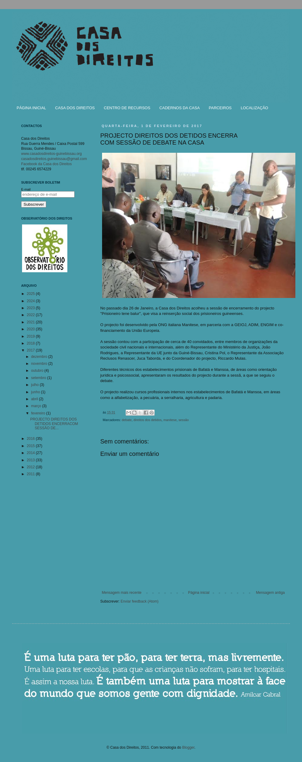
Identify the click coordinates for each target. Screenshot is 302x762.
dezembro (39, 357)
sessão (183, 420)
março (36, 406)
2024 (31, 301)
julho (35, 385)
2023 (31, 308)
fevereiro (38, 413)
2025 (31, 294)
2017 (31, 350)
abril (35, 399)
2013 (31, 460)
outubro (37, 370)
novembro (39, 363)
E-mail (26, 189)
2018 (31, 343)
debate (127, 420)
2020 (31, 329)
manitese (170, 420)
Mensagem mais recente (121, 592)
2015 (31, 446)
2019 (31, 336)
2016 (31, 439)
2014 (31, 453)
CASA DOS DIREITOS (75, 108)
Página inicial (199, 592)
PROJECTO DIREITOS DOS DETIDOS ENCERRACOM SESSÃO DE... (54, 423)
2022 (31, 315)
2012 (31, 467)
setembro (39, 378)
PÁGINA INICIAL (31, 108)
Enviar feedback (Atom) (139, 601)
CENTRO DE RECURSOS (127, 108)
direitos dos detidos (147, 420)
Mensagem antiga (270, 592)
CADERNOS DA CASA (179, 108)
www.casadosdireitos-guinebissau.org (51, 154)
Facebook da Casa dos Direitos (46, 164)
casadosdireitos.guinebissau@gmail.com (54, 159)
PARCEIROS (220, 108)
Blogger (188, 747)
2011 (31, 474)
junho (36, 392)
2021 (31, 322)
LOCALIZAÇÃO (254, 108)
